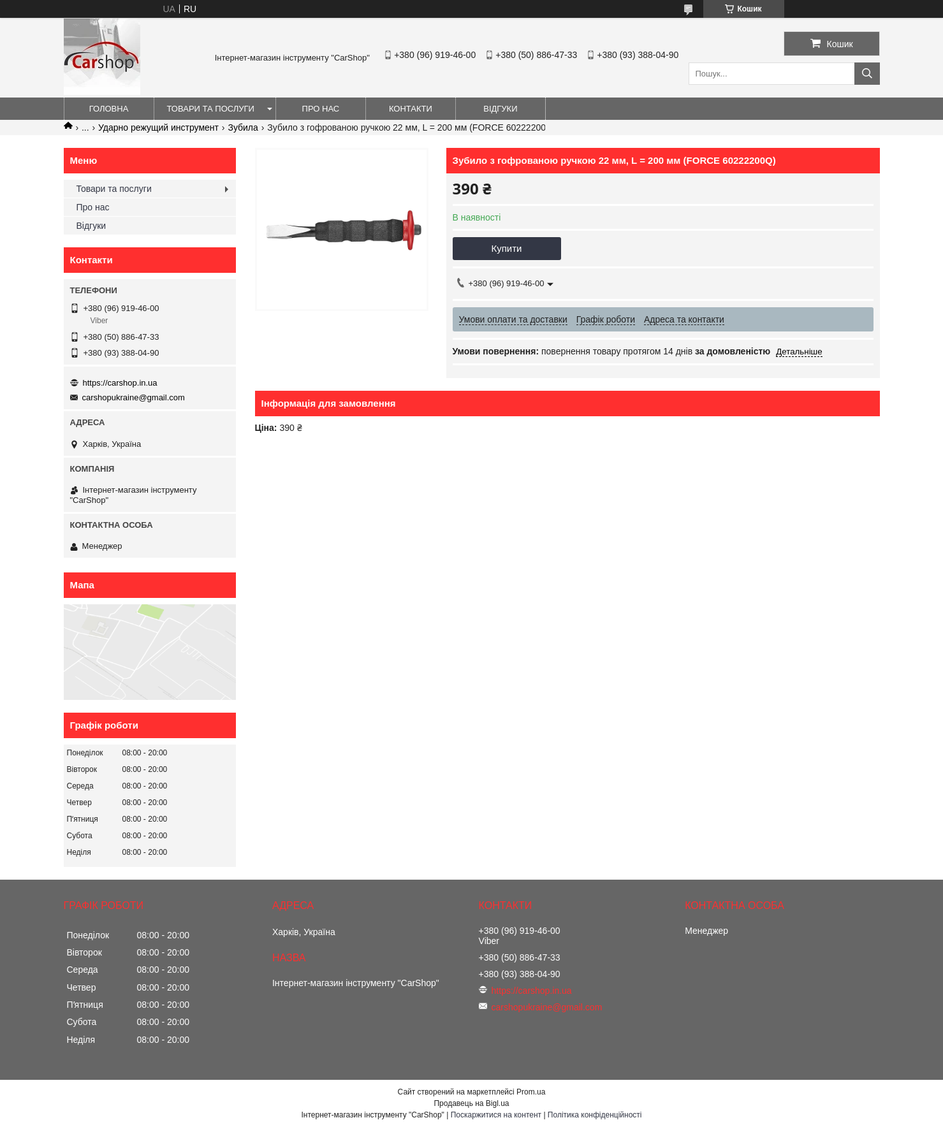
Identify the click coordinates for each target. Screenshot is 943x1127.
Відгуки (500, 108)
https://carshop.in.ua (120, 383)
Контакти (410, 108)
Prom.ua (530, 1091)
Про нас (321, 108)
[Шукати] (867, 73)
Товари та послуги (210, 108)
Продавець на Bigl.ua (471, 1103)
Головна (109, 108)
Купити (507, 248)
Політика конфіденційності (595, 1114)
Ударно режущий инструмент (158, 127)
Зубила (243, 127)
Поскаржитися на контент (496, 1114)
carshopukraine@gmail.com (133, 397)
